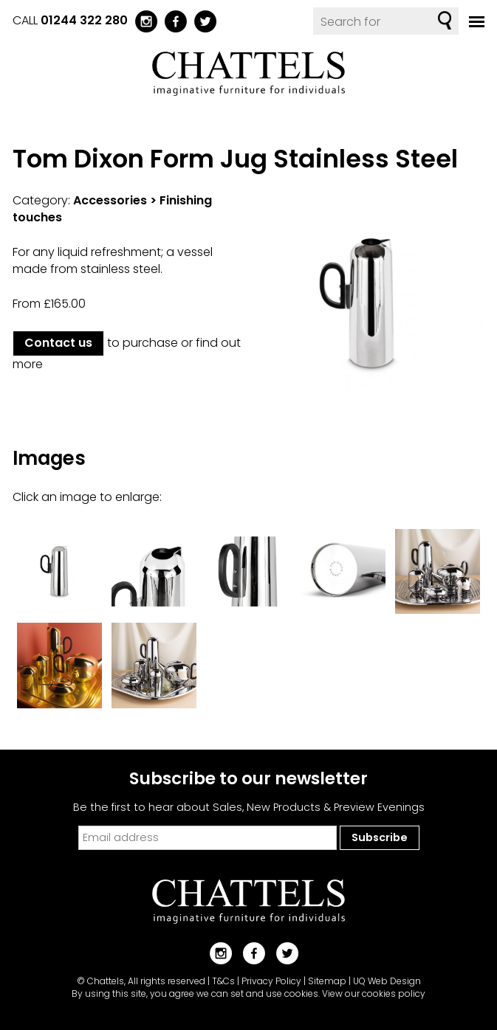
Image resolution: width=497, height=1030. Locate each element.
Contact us (58, 342)
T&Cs (223, 981)
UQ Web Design (387, 981)
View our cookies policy (373, 993)
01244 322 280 (84, 20)
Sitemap (327, 981)
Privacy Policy (271, 981)
